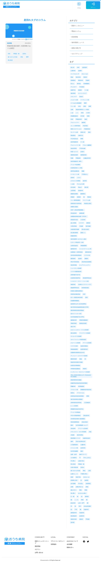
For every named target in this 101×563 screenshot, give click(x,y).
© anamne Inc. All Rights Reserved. (50, 560)
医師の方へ (70, 547)
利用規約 (53, 544)
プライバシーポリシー (58, 541)
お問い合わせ (39, 552)
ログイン (37, 549)
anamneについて (72, 541)
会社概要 (69, 544)
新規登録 (37, 546)
